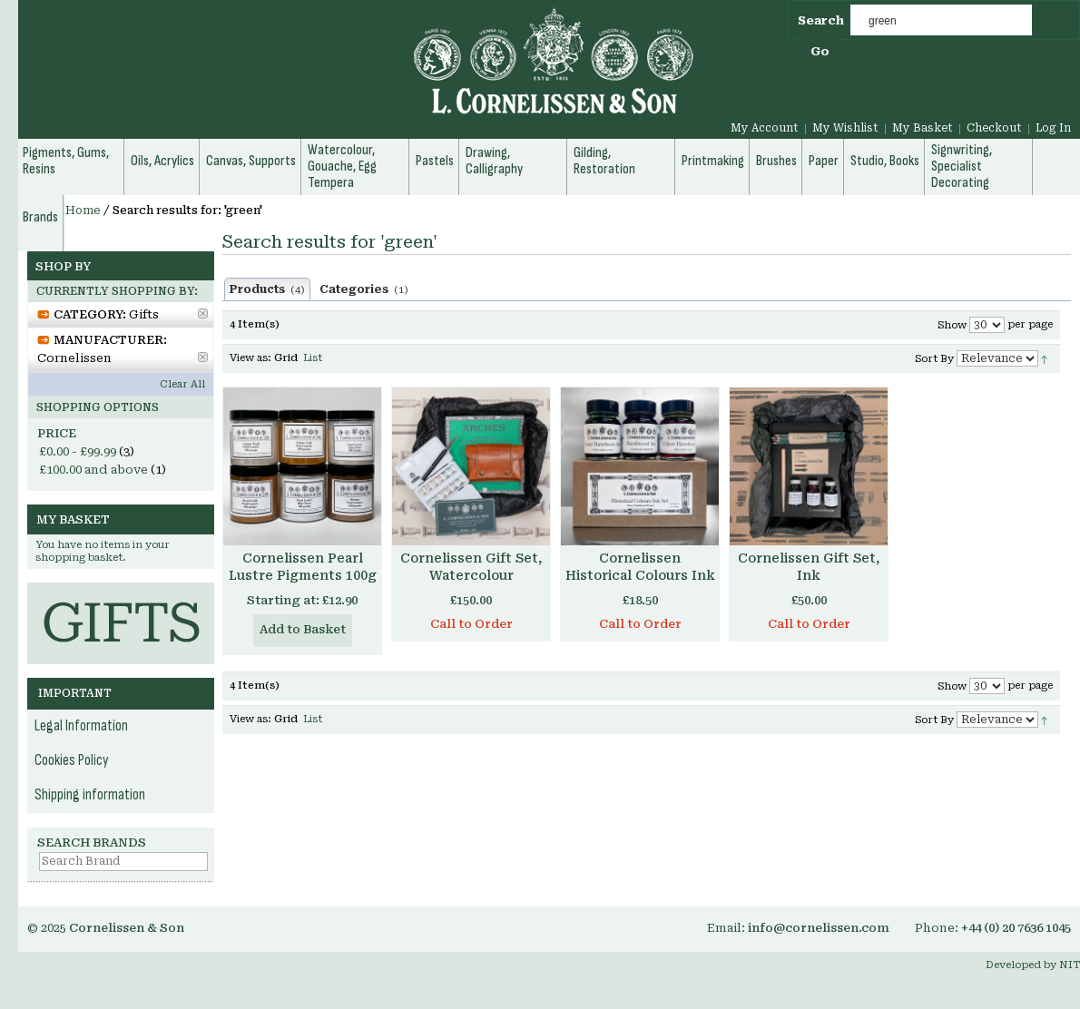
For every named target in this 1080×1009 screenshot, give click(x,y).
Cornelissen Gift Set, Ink (808, 567)
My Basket (922, 128)
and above (93, 469)
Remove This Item (203, 313)
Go (820, 51)
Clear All (182, 384)
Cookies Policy (71, 760)
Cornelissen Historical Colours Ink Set (640, 575)
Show (952, 325)
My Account (765, 128)
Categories (363, 289)
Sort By (934, 359)
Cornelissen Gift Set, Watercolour (471, 567)
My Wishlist (845, 128)
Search (821, 20)
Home (83, 210)
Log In (1053, 128)
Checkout (994, 128)
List (312, 358)
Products (267, 289)
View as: (250, 358)
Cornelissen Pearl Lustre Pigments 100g (303, 567)
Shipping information (89, 795)
